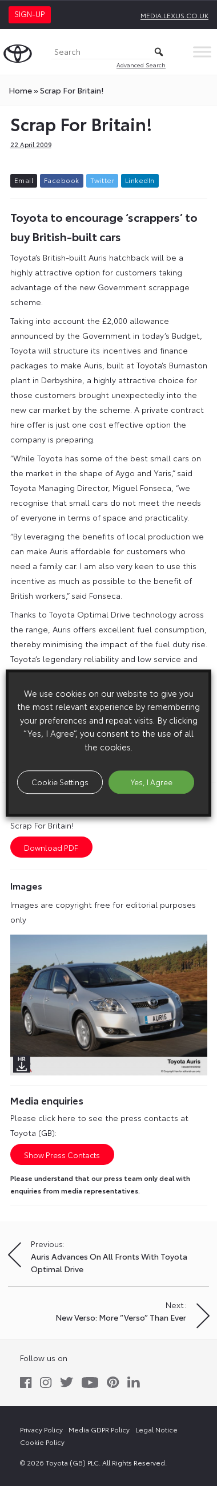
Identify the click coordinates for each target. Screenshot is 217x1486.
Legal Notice (156, 1429)
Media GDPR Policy (99, 1429)
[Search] (108, 52)
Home (20, 90)
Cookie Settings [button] (60, 782)
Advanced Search (141, 64)
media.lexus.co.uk (174, 15)
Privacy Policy (41, 1429)
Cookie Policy (42, 1442)
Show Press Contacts (62, 1155)
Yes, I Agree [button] (151, 782)
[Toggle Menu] (202, 51)
